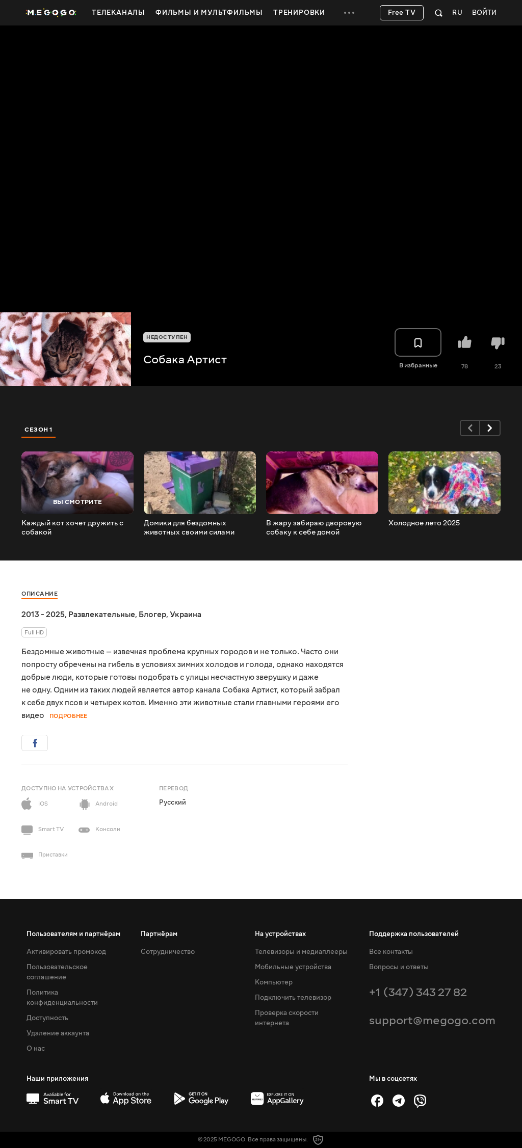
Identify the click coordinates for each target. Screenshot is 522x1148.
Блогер (152, 614)
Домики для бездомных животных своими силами (189, 528)
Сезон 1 (38, 429)
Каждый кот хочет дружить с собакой (72, 528)
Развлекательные (101, 614)
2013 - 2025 (43, 614)
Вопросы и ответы (399, 967)
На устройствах (280, 934)
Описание (39, 594)
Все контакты (391, 951)
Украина (185, 614)
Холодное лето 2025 (424, 523)
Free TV (402, 12)
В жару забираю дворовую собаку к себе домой (314, 528)
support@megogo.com (432, 1020)
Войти (484, 13)
